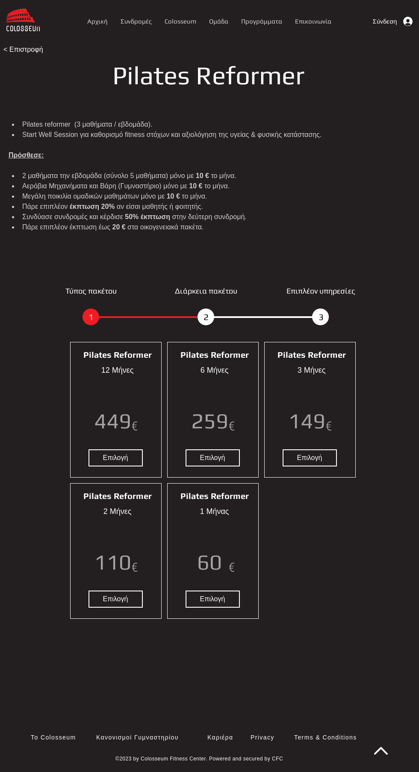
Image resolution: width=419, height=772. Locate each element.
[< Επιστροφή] (31, 49)
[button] (262, 21)
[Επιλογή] (116, 457)
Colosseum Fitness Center (173, 759)
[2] (206, 317)
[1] (91, 317)
